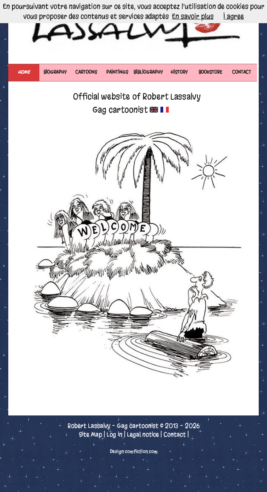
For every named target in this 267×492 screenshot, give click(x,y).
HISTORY (179, 72)
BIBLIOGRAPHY (148, 72)
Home (24, 72)
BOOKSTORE (210, 72)
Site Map (90, 434)
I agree (233, 16)
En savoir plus (193, 16)
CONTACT (241, 72)
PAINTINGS (117, 72)
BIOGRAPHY (55, 72)
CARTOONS (86, 72)
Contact (174, 434)
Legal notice (143, 434)
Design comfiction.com (134, 451)
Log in (114, 434)
